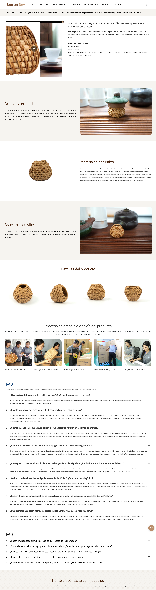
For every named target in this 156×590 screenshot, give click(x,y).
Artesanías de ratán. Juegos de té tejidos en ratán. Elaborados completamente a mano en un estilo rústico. (104, 13)
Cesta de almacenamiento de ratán (52, 13)
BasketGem (10, 13)
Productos (20, 13)
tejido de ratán (32, 13)
